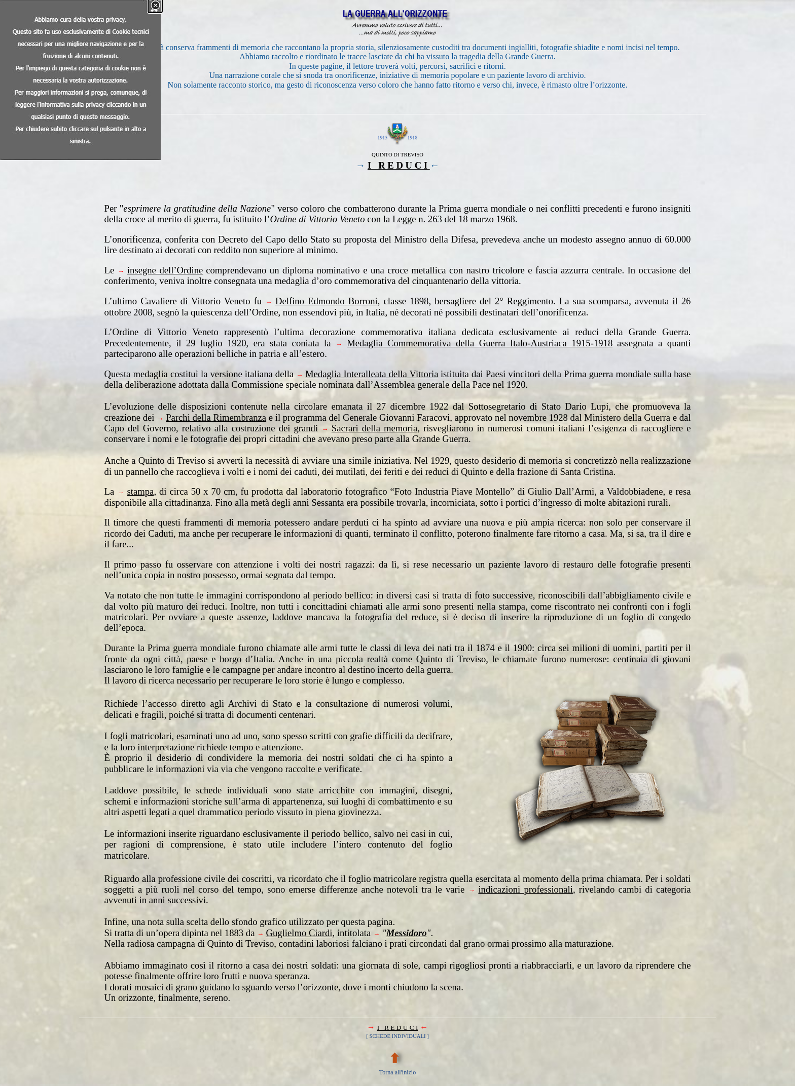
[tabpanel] (397, 57)
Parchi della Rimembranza (216, 417)
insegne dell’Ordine (165, 270)
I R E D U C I (399, 165)
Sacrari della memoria (374, 428)
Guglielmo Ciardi (299, 933)
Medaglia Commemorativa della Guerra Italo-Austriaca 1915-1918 (479, 343)
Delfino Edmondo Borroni (326, 301)
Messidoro (406, 933)
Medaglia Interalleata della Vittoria (371, 374)
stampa (140, 491)
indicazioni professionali (525, 889)
